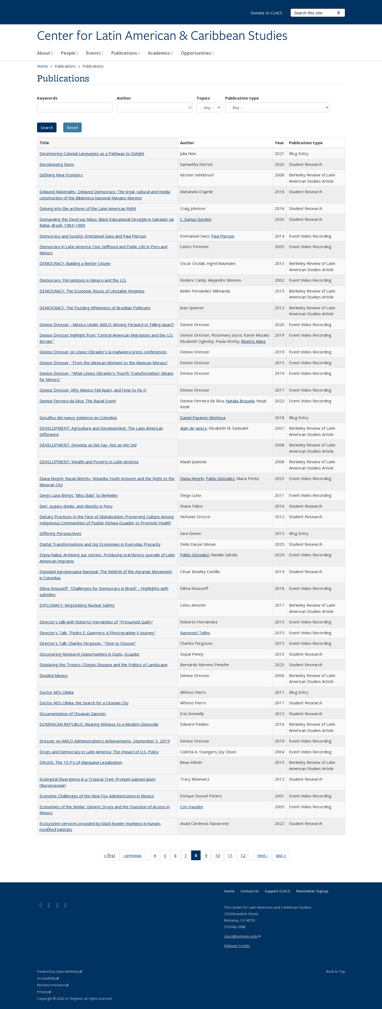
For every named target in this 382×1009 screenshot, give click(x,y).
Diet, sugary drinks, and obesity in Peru (75, 506)
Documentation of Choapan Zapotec (72, 713)
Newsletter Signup (312, 891)
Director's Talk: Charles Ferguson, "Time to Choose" (87, 643)
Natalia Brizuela (240, 400)
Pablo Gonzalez (220, 478)
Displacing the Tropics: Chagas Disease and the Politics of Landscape (103, 664)
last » (283, 856)
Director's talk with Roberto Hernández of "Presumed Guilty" (96, 622)
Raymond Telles (195, 632)
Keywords (47, 98)
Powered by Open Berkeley (59, 971)
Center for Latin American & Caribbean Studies (162, 36)
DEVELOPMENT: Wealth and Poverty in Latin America (88, 461)
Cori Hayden (191, 806)
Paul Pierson (222, 236)
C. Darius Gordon (195, 219)
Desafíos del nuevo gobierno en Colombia (78, 417)
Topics (203, 98)
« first (111, 856)
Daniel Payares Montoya (202, 417)
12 (245, 856)
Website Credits (237, 945)
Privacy (44, 992)
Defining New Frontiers (61, 175)
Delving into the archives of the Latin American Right (87, 208)
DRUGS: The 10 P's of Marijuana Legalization (80, 762)
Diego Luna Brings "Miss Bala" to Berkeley (78, 495)
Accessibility (48, 978)
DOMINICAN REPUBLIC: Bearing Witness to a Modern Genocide (98, 724)
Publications (125, 53)
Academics (160, 53)
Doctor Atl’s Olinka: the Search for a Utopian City (84, 702)
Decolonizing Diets (56, 164)
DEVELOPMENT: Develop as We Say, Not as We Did (88, 445)
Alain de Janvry (193, 428)
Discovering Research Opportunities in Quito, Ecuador (89, 654)
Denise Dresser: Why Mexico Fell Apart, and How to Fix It (92, 390)
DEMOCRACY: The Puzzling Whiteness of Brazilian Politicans (95, 307)
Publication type (242, 98)
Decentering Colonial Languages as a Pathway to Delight (91, 153)
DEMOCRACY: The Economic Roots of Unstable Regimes (92, 291)
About (45, 53)
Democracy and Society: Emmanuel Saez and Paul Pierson (92, 236)
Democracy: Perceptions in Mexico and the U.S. (83, 280)
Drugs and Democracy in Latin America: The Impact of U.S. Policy (99, 751)
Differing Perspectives (60, 533)
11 (232, 856)
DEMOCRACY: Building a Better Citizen (75, 263)
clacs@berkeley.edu (242, 936)
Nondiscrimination (53, 985)
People (69, 53)
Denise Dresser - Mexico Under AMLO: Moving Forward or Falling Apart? (106, 324)
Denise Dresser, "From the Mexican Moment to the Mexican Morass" (103, 362)
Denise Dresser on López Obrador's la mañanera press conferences (103, 351)
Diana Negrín (192, 478)
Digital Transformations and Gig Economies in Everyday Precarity (100, 544)
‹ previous (134, 856)
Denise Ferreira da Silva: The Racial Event (77, 400)
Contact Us (249, 891)
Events (94, 53)
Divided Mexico (53, 675)
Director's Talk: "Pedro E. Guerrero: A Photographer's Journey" (97, 632)
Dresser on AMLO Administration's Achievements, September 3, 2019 (104, 741)
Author (124, 98)
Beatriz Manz (253, 341)
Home (42, 66)
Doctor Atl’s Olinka (56, 692)
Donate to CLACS (266, 12)
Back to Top (335, 971)
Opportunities (197, 53)
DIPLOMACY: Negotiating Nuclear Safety (77, 605)
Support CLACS (277, 891)
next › (264, 856)
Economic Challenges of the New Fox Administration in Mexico (96, 795)
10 (219, 856)
